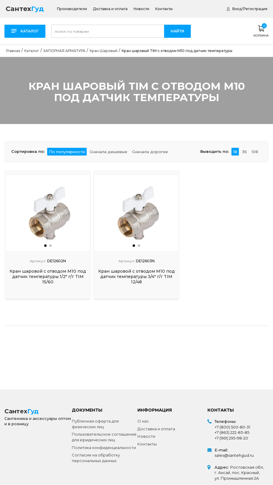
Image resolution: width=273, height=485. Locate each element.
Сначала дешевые (108, 151)
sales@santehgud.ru (234, 455)
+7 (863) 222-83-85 (232, 432)
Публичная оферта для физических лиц (95, 424)
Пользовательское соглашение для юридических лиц (104, 437)
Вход (237, 9)
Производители (72, 9)
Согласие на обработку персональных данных (96, 458)
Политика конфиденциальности (104, 447)
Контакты (164, 9)
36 (244, 151)
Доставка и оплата (110, 9)
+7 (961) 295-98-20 (231, 438)
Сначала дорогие (150, 151)
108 (255, 151)
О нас (143, 421)
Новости (141, 9)
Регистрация (255, 9)
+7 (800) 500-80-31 (232, 427)
